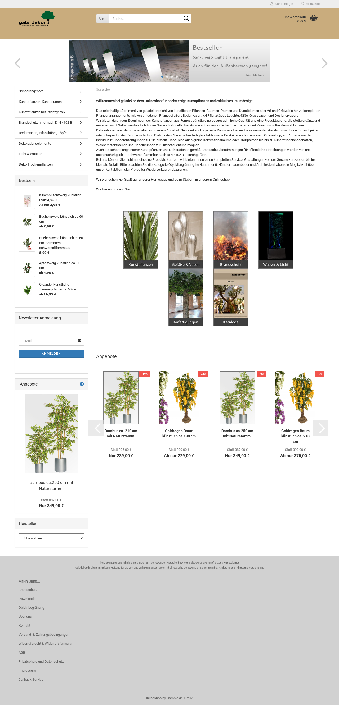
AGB (22, 652)
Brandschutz (28, 590)
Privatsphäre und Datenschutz (41, 661)
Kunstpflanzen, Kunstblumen (40, 102)
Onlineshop (153, 698)
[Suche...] (102, 18)
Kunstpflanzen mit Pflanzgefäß (42, 112)
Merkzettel (310, 4)
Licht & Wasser (30, 154)
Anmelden (51, 353)
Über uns (25, 617)
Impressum (27, 670)
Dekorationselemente (35, 143)
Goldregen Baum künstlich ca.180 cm (179, 433)
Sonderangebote (31, 91)
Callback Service (31, 679)
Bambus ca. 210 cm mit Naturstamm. (121, 433)
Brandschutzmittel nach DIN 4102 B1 (46, 123)
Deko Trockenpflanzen (36, 164)
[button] (16, 63)
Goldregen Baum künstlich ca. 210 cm (295, 436)
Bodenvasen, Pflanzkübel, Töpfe (43, 133)
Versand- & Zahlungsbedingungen (44, 635)
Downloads (27, 599)
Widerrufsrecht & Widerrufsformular (45, 644)
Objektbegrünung (31, 608)
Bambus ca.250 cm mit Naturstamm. (237, 433)
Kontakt (24, 626)
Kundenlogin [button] (281, 4)
